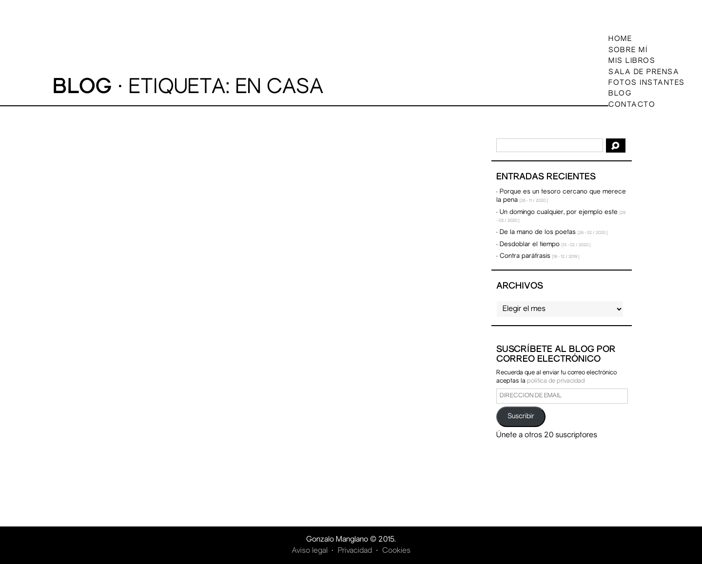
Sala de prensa (643, 71)
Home (620, 39)
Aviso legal (310, 550)
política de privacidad (556, 381)
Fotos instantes (646, 82)
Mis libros (631, 61)
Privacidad (355, 550)
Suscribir (520, 416)
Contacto (631, 104)
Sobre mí (628, 49)
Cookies (396, 550)
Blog (620, 93)
